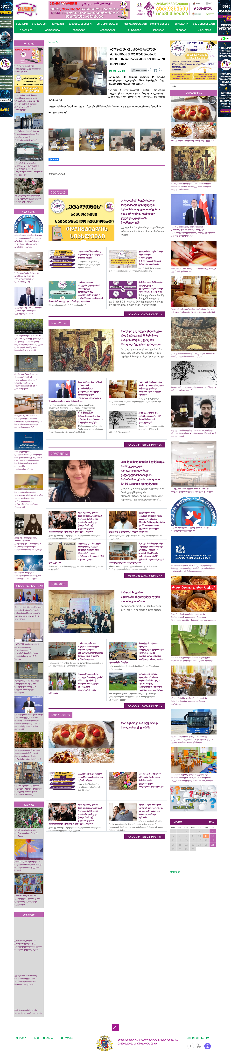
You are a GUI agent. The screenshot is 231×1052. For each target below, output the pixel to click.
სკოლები (57, 23)
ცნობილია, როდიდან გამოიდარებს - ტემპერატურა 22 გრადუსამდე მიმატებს (27, 575)
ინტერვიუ (79, 30)
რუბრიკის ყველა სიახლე (145, 314)
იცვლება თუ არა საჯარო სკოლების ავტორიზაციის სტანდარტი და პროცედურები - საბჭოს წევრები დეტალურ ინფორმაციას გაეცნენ (28, 421)
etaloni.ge (175, 872)
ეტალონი (26, 30)
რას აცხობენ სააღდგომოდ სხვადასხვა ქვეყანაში (193, 141)
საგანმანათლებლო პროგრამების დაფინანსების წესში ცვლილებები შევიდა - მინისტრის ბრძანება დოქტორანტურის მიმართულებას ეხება (193, 568)
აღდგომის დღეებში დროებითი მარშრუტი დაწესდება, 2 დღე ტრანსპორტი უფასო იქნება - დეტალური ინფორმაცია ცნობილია (192, 739)
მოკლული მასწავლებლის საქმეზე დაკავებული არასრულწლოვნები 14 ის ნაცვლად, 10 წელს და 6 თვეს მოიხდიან (193, 433)
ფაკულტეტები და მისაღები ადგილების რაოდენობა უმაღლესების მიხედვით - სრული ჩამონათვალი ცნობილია (26, 687)
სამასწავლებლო (80, 23)
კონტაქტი (21, 1038)
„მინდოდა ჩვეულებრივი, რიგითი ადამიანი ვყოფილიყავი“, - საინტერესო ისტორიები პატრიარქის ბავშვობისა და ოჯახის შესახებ (28, 544)
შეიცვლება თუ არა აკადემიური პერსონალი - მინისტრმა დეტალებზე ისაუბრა (28, 311)
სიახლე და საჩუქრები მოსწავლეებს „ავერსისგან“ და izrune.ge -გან (28, 69)
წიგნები (180, 30)
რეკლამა (66, 1038)
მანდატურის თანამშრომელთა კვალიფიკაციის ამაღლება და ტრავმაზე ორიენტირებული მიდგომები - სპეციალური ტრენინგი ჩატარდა (28, 241)
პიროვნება (52, 30)
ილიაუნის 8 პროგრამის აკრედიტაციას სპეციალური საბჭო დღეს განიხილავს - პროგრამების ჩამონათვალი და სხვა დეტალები (28, 169)
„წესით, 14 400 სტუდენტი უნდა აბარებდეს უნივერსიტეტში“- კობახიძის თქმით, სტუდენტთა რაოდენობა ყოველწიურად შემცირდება (28, 613)
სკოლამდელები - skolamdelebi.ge (146, 23)
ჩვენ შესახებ (43, 1038)
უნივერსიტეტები (108, 23)
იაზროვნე (134, 30)
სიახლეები (39, 23)
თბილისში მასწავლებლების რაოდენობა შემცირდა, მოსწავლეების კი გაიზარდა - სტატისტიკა (189, 701)
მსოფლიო (181, 23)
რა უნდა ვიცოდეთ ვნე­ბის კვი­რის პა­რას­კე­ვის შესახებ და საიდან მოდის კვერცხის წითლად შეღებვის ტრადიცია (191, 186)
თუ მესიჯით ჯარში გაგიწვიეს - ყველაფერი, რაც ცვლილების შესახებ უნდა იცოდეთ (27, 199)
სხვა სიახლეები (204, 23)
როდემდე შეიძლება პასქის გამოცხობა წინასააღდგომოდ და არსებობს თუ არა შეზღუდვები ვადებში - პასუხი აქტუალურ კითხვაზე (193, 617)
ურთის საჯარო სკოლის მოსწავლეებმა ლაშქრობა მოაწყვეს (26, 833)
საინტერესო (107, 30)
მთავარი (22, 23)
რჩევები (158, 30)
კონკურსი (204, 30)
